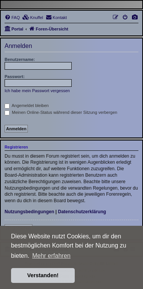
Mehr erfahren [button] (51, 255)
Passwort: (15, 76)
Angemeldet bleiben (27, 105)
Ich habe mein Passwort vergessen (37, 90)
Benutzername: (20, 59)
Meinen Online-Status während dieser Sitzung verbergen (61, 112)
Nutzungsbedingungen (29, 211)
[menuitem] (135, 17)
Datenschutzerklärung (82, 211)
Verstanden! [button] (42, 275)
